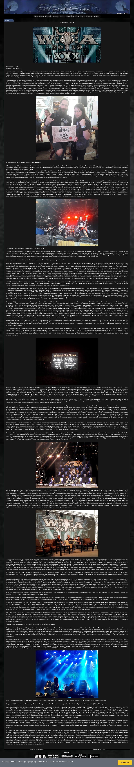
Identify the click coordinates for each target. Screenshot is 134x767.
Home (36, 16)
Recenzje (56, 16)
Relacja (7, 20)
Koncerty (89, 16)
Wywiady (48, 16)
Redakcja (97, 16)
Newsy (41, 16)
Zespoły (82, 16)
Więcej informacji (67, 761)
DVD (77, 16)
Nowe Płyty (70, 16)
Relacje (62, 16)
